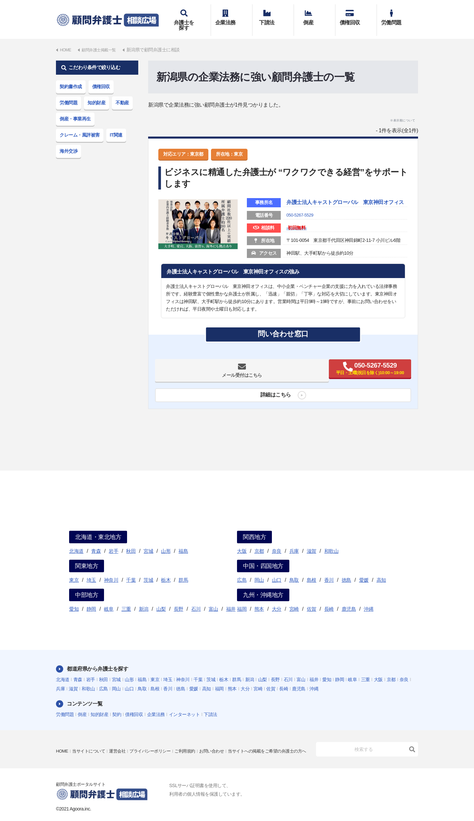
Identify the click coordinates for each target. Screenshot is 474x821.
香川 (329, 570)
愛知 (74, 599)
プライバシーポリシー (156, 737)
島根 (311, 570)
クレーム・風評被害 (80, 125)
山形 (166, 541)
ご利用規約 (194, 737)
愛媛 (364, 570)
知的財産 (96, 93)
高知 (381, 570)
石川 (196, 599)
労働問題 (397, 15)
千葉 (131, 570)
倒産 (314, 15)
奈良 (276, 541)
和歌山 (331, 541)
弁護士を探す (190, 15)
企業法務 (231, 15)
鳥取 (294, 570)
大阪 (242, 541)
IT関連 (116, 125)
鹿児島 (349, 599)
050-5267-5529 (300, 215)
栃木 (166, 570)
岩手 (113, 541)
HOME (62, 737)
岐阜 (109, 599)
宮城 (148, 541)
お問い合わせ (222, 737)
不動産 (122, 93)
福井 (231, 599)
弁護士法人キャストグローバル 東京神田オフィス (344, 197)
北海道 (76, 541)
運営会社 (121, 737)
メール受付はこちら (220, 372)
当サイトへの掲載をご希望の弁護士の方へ (98, 746)
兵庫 (294, 541)
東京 (74, 570)
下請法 (273, 15)
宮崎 (294, 599)
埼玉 (91, 570)
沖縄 (368, 599)
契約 (116, 705)
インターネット (184, 705)
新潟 (143, 599)
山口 (276, 570)
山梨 (161, 599)
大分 (276, 599)
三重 (126, 599)
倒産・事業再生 (75, 109)
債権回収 (356, 15)
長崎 (329, 599)
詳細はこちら (273, 397)
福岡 (242, 599)
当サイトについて (91, 737)
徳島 (346, 570)
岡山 (259, 570)
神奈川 (111, 570)
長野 (178, 599)
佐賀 (311, 599)
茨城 (148, 570)
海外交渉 (68, 141)
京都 (259, 541)
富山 (213, 599)
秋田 (131, 541)
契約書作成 (71, 77)
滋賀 (311, 541)
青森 (96, 541)
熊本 (259, 599)
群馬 (183, 570)
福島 (183, 541)
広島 (242, 570)
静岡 (91, 599)
